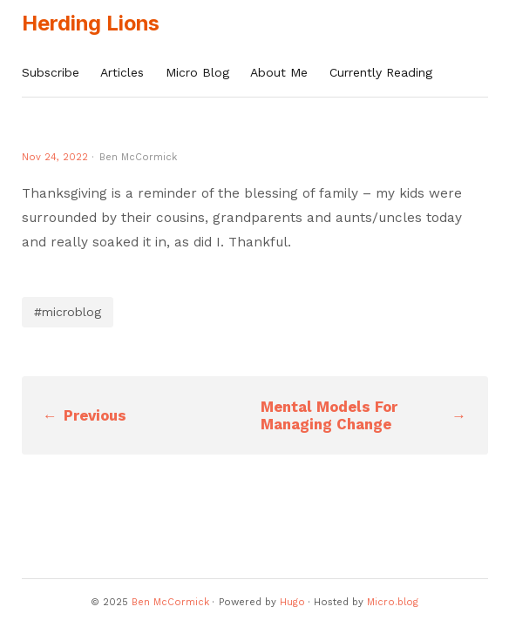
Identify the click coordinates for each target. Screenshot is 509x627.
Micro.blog (392, 602)
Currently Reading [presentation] (380, 72)
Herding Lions (90, 23)
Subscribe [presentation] (50, 72)
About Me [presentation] (279, 72)
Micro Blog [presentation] (197, 72)
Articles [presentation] (122, 72)
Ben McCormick (170, 602)
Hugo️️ (292, 602)
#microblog (67, 312)
